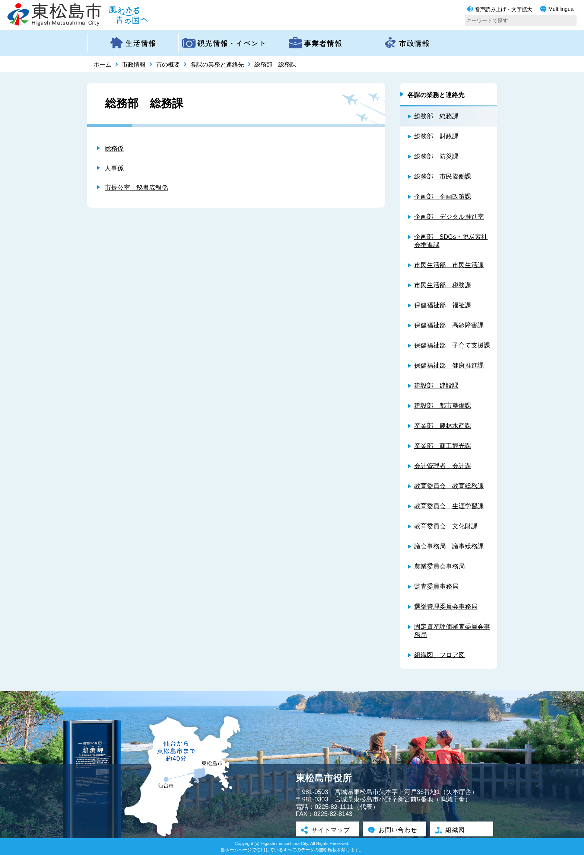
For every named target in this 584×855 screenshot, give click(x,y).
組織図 (451, 829)
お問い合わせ (394, 829)
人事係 (114, 168)
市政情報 (134, 64)
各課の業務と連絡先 (217, 64)
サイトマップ (327, 829)
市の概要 (168, 64)
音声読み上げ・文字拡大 (499, 9)
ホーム (102, 64)
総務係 (114, 148)
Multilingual (557, 9)
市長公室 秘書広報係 (136, 187)
